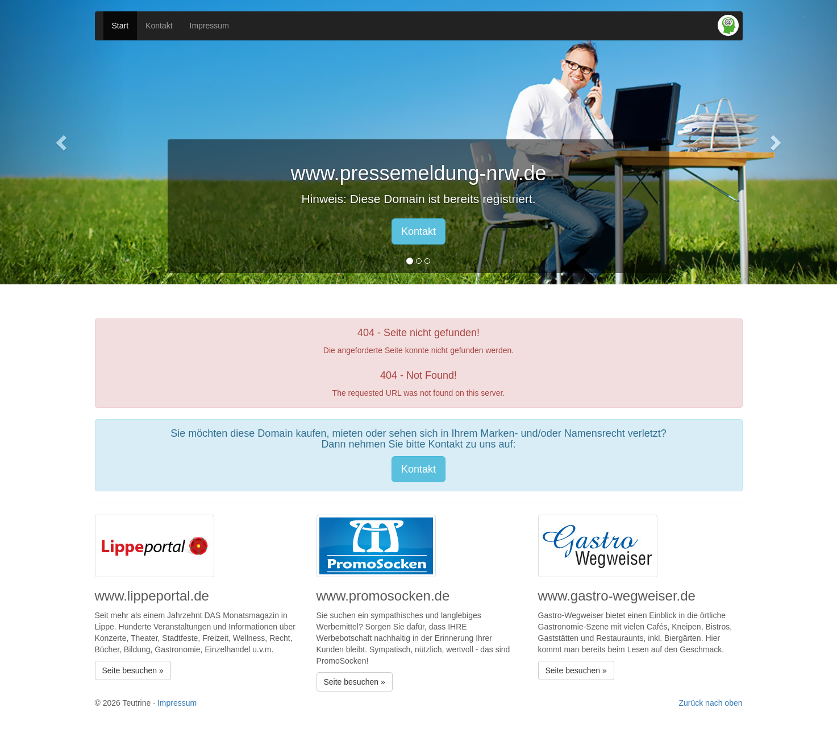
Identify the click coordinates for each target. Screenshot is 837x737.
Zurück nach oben (710, 702)
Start (120, 25)
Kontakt (158, 25)
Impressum (209, 25)
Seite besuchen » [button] (133, 670)
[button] (63, 142)
